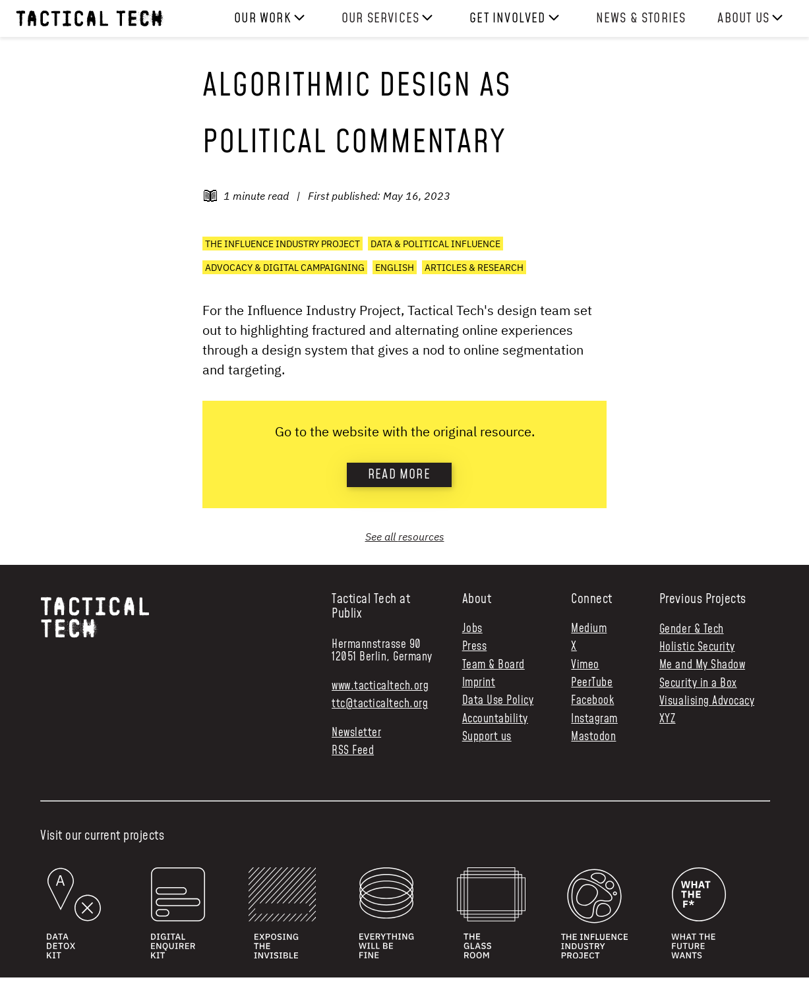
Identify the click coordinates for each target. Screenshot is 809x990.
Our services (380, 18)
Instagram (594, 719)
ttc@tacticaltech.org (380, 704)
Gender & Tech (691, 629)
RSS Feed (353, 751)
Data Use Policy (498, 701)
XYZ (667, 719)
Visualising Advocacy (706, 701)
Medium (589, 629)
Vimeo (585, 665)
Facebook (592, 701)
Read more (399, 474)
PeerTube (592, 683)
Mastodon (593, 737)
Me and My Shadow (702, 665)
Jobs (472, 629)
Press (474, 647)
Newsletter (356, 733)
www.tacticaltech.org (380, 686)
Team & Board (493, 665)
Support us (487, 737)
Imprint (479, 683)
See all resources (404, 536)
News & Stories (641, 18)
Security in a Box (698, 683)
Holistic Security (697, 647)
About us (743, 18)
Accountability (495, 719)
